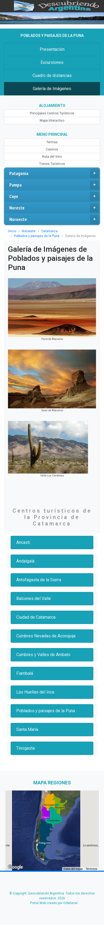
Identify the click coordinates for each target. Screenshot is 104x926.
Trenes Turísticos (52, 164)
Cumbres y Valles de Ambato (43, 654)
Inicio (12, 231)
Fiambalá (24, 673)
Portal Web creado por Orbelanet (54, 903)
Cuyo (54, 196)
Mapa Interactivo (52, 120)
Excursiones (52, 62)
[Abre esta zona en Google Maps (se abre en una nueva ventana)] (15, 867)
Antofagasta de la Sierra (38, 579)
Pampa (54, 184)
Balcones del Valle (33, 598)
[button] (45, 842)
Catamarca (49, 231)
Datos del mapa (73, 868)
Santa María (27, 729)
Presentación (52, 49)
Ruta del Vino (52, 156)
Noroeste (54, 219)
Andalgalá (25, 561)
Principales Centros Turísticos (52, 113)
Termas (52, 142)
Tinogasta (25, 748)
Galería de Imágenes (52, 88)
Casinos (52, 149)
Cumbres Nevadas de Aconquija (45, 635)
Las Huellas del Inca (35, 692)
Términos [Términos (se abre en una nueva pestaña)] (91, 868)
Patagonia (54, 173)
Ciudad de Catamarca (35, 617)
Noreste (54, 207)
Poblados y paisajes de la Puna (36, 236)
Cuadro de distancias (52, 75)
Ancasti (23, 542)
